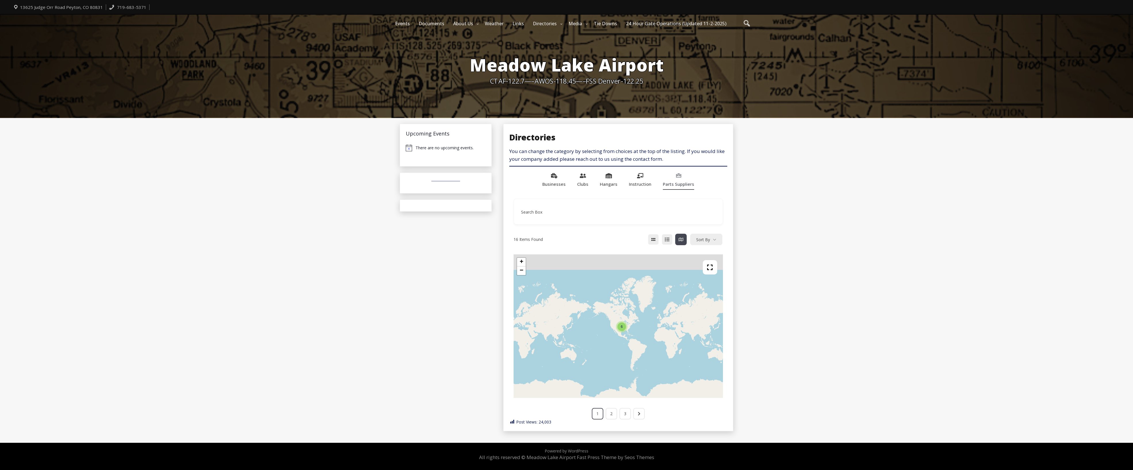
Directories (545, 23)
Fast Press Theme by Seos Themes (615, 457)
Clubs (582, 180)
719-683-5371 (127, 7)
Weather (494, 23)
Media (575, 23)
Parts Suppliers (678, 180)
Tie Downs (605, 23)
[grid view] (653, 239)
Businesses (554, 180)
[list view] (667, 239)
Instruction (640, 180)
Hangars (608, 180)
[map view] (681, 239)
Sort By (703, 239)
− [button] (521, 270)
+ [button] (521, 262)
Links (518, 23)
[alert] (446, 147)
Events (402, 23)
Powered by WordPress (566, 451)
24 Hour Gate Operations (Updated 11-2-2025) (676, 23)
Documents (431, 23)
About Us (463, 23)
